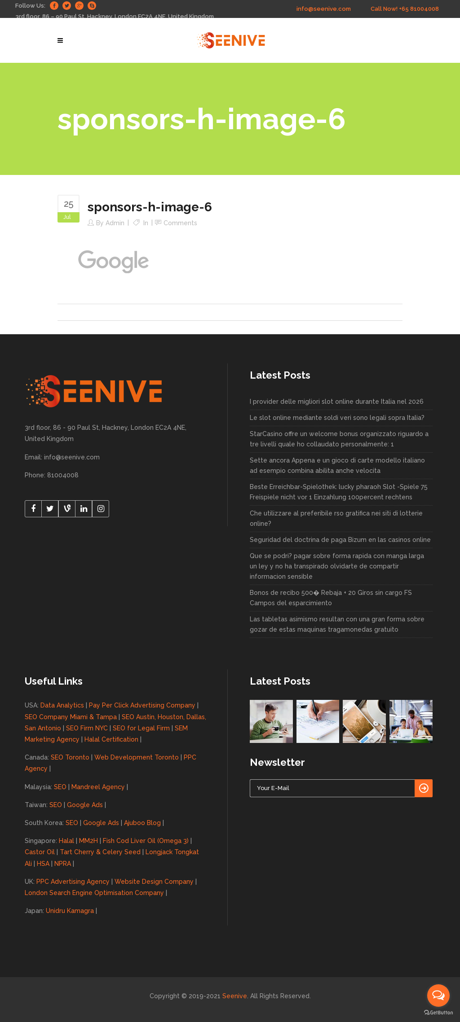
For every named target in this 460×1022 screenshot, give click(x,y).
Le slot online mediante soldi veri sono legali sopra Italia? (337, 417)
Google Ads (85, 804)
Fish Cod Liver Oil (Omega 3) (146, 840)
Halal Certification (111, 739)
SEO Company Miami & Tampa (71, 717)
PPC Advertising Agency (73, 881)
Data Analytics (62, 705)
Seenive (234, 996)
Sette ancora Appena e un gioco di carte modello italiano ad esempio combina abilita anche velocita (337, 465)
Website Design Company (154, 881)
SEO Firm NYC (87, 728)
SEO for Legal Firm (141, 728)
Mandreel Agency (98, 787)
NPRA (62, 863)
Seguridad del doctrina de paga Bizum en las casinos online (340, 539)
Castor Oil (40, 852)
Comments (180, 223)
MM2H (88, 840)
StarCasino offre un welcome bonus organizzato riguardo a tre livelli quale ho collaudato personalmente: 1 (339, 439)
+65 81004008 (419, 8)
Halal (66, 840)
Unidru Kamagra (70, 910)
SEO (60, 787)
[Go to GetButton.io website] (438, 1013)
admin (115, 223)
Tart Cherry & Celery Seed (100, 852)
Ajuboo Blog (142, 822)
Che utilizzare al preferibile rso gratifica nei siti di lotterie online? (336, 518)
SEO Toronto (70, 757)
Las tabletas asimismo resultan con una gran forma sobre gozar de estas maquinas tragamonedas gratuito (337, 624)
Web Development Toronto (136, 757)
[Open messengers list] (438, 995)
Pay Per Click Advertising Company (142, 705)
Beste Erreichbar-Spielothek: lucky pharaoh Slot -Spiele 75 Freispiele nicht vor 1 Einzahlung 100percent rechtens (339, 492)
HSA (43, 863)
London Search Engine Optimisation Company (94, 892)
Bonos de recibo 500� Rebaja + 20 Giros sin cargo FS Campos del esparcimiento (331, 598)
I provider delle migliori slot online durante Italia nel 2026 (337, 401)
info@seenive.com (323, 8)
